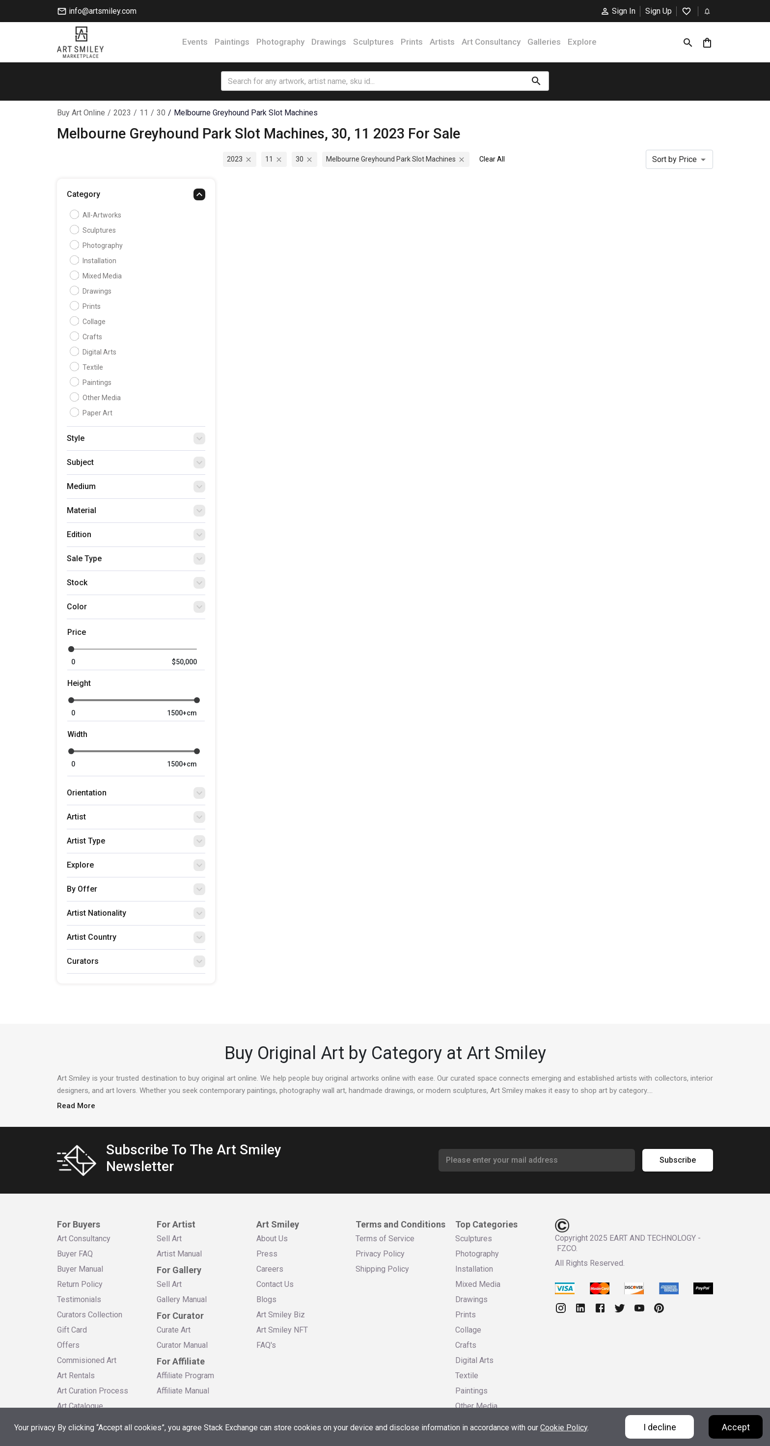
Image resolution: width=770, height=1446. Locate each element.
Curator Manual (182, 1345)
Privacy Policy (380, 1253)
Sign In (617, 11)
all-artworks (96, 215)
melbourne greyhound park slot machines (246, 112)
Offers (68, 1345)
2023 (122, 112)
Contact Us (275, 1284)
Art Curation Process (92, 1390)
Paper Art (92, 413)
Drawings (328, 42)
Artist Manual (179, 1253)
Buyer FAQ (75, 1253)
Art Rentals (76, 1375)
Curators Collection (89, 1314)
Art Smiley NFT (282, 1330)
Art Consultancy (491, 42)
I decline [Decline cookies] (659, 1427)
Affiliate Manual (183, 1390)
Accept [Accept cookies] (736, 1427)
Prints (412, 42)
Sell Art (169, 1238)
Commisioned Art (86, 1360)
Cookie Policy (563, 1427)
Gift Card (72, 1330)
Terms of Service (385, 1238)
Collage (89, 322)
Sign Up (658, 11)
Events (195, 42)
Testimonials (79, 1299)
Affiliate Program (185, 1375)
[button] (136, 197)
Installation (94, 261)
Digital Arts (94, 352)
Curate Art (174, 1330)
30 (161, 112)
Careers (269, 1269)
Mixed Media (97, 276)
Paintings (232, 42)
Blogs (266, 1299)
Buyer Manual (80, 1269)
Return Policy (80, 1284)
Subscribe (677, 1160)
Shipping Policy (382, 1269)
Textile (87, 367)
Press (266, 1253)
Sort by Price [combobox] (674, 159)
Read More (76, 1105)
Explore (582, 42)
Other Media (96, 398)
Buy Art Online (81, 112)
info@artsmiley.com (97, 11)
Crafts (87, 337)
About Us (272, 1238)
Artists (442, 42)
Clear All (492, 159)
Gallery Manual (182, 1299)
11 (143, 112)
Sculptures (373, 42)
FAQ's (266, 1345)
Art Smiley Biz (280, 1314)
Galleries (544, 42)
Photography (280, 42)
